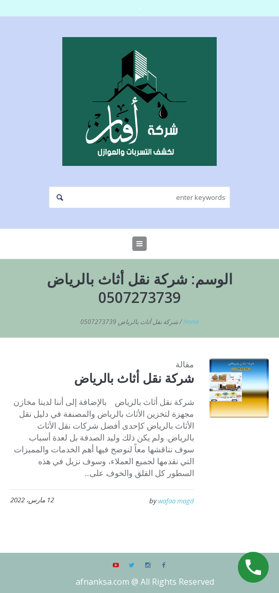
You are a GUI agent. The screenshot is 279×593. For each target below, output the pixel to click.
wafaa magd (176, 500)
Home (191, 321)
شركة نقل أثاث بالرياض (134, 377)
